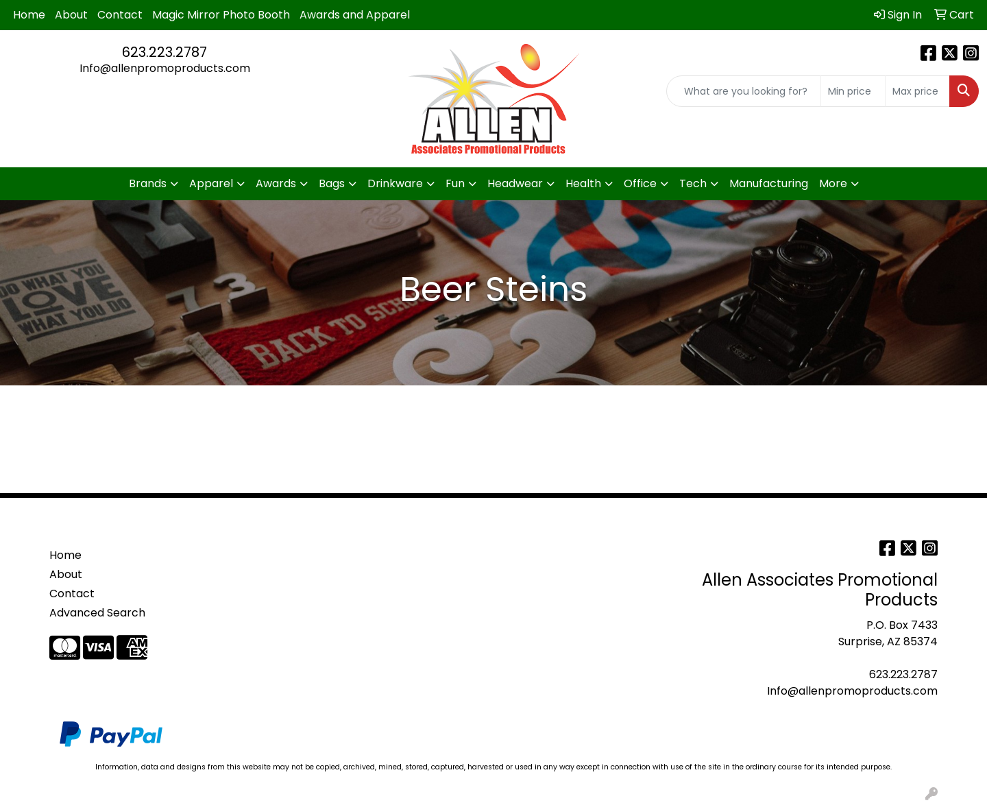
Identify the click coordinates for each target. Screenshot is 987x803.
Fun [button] (455, 183)
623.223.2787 (164, 52)
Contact (120, 15)
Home (29, 15)
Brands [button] (148, 183)
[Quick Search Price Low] (853, 91)
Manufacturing (768, 183)
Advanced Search (97, 613)
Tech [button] (693, 183)
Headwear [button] (515, 183)
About (71, 15)
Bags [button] (332, 183)
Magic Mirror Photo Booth (221, 15)
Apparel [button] (211, 183)
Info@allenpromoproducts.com (165, 68)
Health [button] (583, 183)
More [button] (833, 183)
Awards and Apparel (355, 15)
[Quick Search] (743, 91)
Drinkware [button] (395, 183)
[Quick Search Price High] (917, 91)
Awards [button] (276, 183)
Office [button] (640, 183)
